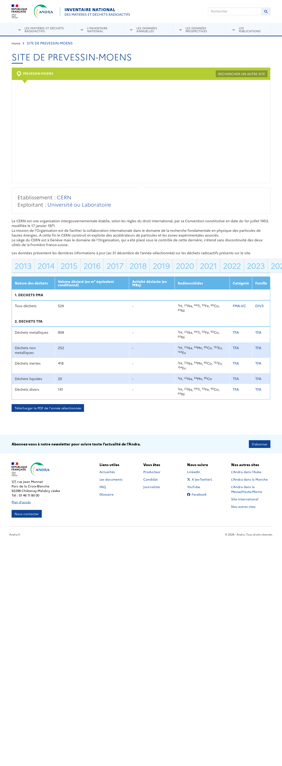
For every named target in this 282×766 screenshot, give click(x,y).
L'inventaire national (97, 29)
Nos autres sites (243, 506)
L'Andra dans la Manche (249, 479)
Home (16, 43)
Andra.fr (14, 534)
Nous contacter (27, 513)
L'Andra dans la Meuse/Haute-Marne (246, 489)
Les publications (250, 29)
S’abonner (259, 444)
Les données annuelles (146, 29)
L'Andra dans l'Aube (246, 471)
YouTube (198, 486)
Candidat (150, 479)
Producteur (152, 471)
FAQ (102, 486)
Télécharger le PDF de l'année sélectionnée (48, 408)
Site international (244, 499)
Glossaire (106, 494)
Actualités (107, 471)
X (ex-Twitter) (200, 479)
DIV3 (259, 305)
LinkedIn (198, 471)
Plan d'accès (21, 501)
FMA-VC (239, 305)
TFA (236, 332)
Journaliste (151, 486)
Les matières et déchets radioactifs (44, 29)
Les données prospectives (196, 29)
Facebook (200, 494)
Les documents (110, 479)
